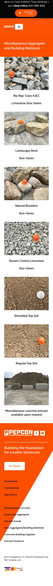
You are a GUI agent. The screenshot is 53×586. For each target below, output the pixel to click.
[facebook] (36, 433)
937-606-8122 (37, 5)
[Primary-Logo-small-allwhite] (9, 26)
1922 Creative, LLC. (13, 560)
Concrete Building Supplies (20, 534)
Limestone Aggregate (16, 514)
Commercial (11, 488)
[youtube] (42, 433)
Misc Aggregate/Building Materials (24, 527)
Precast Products (14, 541)
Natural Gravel (12, 521)
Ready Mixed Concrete (17, 508)
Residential (11, 481)
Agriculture (10, 494)
